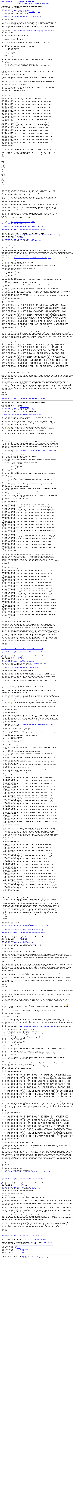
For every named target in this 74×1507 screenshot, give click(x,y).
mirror (40, 4)
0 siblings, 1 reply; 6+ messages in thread (18, 12)
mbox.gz (33, 1486)
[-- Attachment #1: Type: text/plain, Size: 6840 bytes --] (22, 495)
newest (43, 1483)
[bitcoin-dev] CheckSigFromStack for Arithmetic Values (35, 281)
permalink (32, 14)
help (28, 4)
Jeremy (20, 284)
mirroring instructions (30, 1503)
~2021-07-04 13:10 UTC (31, 1483)
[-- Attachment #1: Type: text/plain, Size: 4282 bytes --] (22, 19)
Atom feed (48, 4)
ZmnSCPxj (20, 10)
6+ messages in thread (37, 274)
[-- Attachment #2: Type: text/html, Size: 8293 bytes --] (22, 777)
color (34, 4)
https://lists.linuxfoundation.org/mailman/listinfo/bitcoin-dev (25, 1108)
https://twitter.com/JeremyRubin (23, 266)
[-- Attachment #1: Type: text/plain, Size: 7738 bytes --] (22, 799)
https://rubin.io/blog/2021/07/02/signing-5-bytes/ (31, 36)
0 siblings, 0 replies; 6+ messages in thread (18, 1421)
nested (25, 274)
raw (39, 14)
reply (15, 274)
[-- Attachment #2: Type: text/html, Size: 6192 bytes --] (22, 271)
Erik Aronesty (24, 487)
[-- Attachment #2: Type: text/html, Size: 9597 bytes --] (22, 1113)
